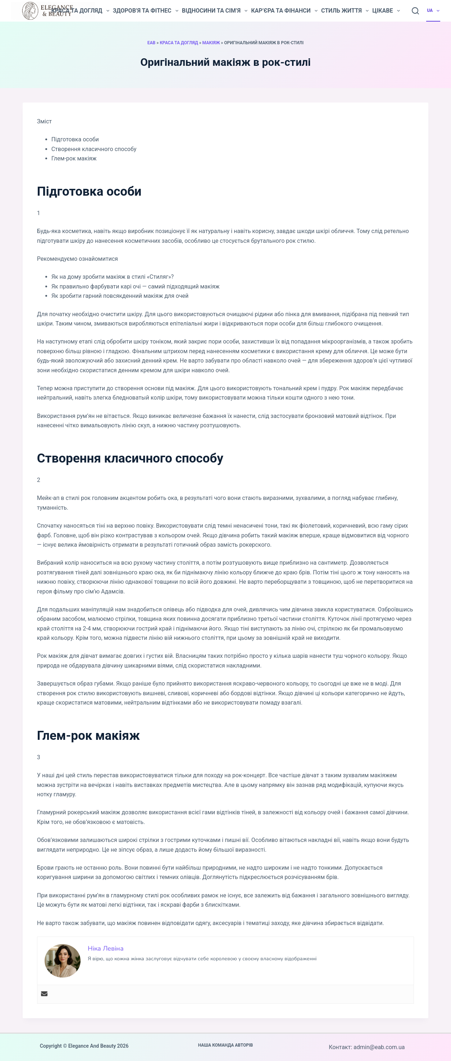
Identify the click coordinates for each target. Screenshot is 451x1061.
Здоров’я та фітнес (145, 10)
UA (433, 10)
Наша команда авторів (225, 1045)
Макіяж (211, 42)
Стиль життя (345, 10)
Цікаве (386, 10)
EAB (151, 42)
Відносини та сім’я (214, 10)
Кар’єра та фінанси (284, 10)
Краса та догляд (80, 10)
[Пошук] (415, 10)
